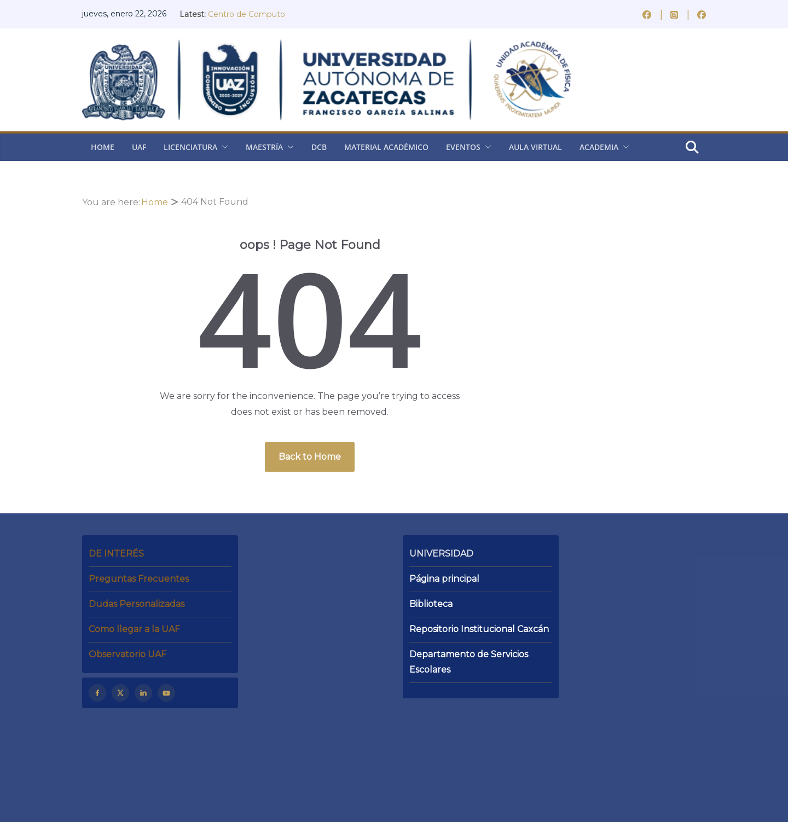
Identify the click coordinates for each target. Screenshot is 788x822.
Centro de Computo (246, 14)
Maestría (264, 147)
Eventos (463, 147)
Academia (599, 147)
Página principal (444, 579)
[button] (222, 147)
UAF (139, 147)
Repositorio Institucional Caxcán (479, 629)
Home (102, 147)
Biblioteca (431, 604)
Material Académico (386, 147)
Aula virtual (535, 147)
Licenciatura (190, 147)
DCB (319, 147)
